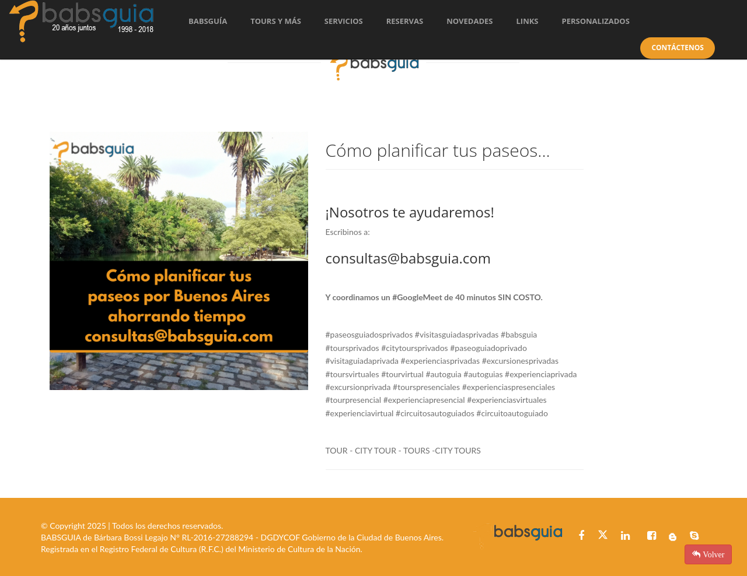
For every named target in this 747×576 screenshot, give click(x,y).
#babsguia (519, 334)
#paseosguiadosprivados (369, 334)
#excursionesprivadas (520, 361)
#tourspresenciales (426, 387)
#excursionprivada (358, 387)
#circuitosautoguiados (435, 413)
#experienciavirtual (360, 413)
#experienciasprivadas (440, 361)
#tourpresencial (354, 400)
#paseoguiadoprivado (488, 348)
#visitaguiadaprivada (362, 361)
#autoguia (443, 374)
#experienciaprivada (541, 374)
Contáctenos (677, 47)
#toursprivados (352, 348)
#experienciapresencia (423, 400)
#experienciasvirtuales (506, 400)
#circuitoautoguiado (512, 413)
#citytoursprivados (414, 348)
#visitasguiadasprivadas (457, 334)
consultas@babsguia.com (408, 258)
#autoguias (482, 374)
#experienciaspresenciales (508, 387)
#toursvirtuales (352, 374)
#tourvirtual (402, 374)
